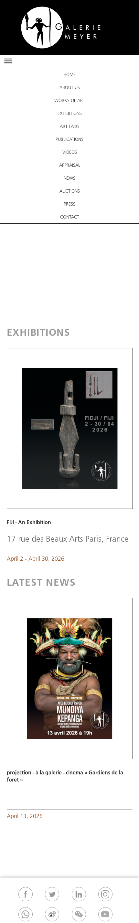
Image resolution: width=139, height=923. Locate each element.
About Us (69, 87)
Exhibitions (70, 113)
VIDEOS (69, 152)
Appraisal (69, 165)
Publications (69, 139)
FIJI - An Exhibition (29, 522)
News (69, 178)
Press (69, 204)
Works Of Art (69, 100)
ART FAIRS (70, 126)
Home (69, 74)
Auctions (69, 191)
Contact (69, 217)
